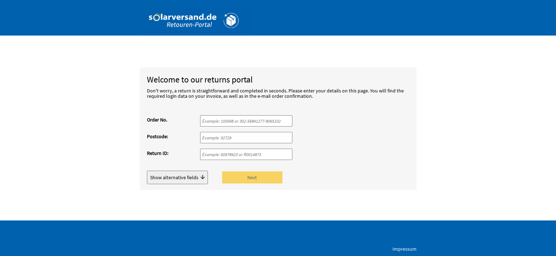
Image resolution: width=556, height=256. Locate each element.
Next (252, 177)
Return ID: (157, 153)
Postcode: (157, 136)
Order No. (157, 120)
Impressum (404, 249)
